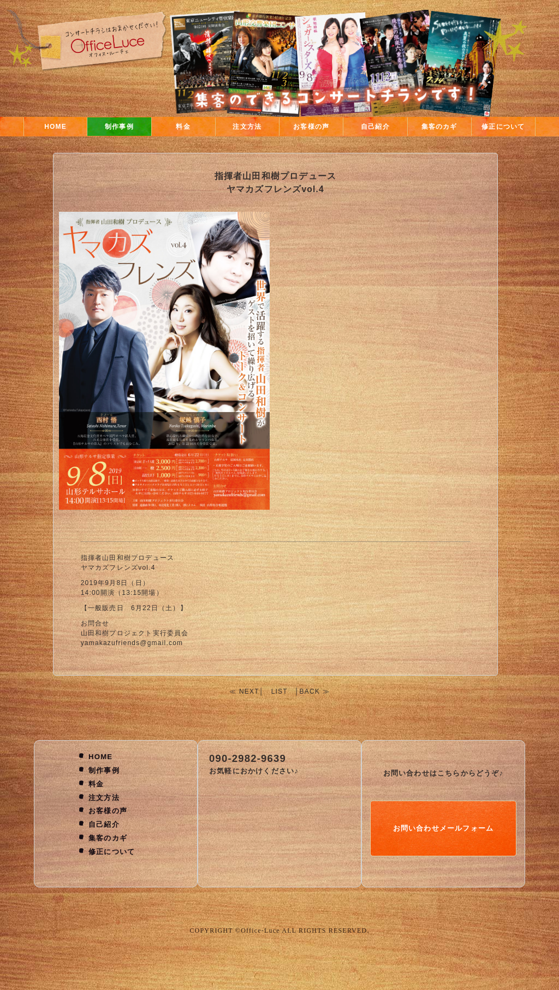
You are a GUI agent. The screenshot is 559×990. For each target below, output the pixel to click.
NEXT (249, 691)
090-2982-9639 (247, 758)
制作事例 (119, 126)
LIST (279, 691)
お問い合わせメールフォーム (443, 828)
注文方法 (247, 126)
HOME (55, 126)
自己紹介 (375, 126)
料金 (183, 126)
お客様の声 (311, 126)
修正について (503, 126)
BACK (310, 691)
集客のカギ (439, 126)
